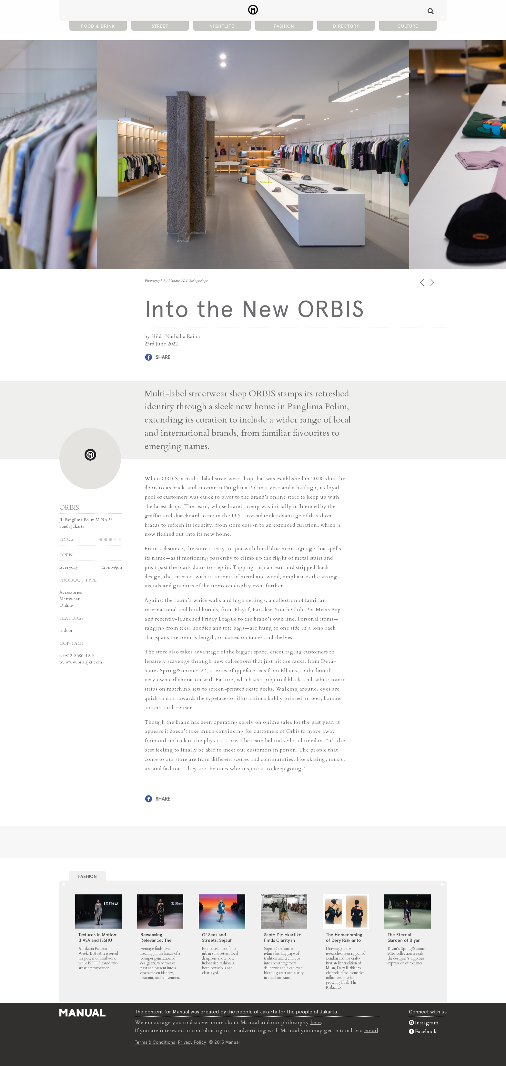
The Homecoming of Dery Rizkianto (344, 937)
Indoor (66, 630)
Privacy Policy (192, 1041)
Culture (408, 26)
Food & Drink (98, 26)
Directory (346, 26)
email (371, 1030)
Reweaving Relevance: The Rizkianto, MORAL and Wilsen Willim (158, 942)
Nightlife (221, 26)
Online (66, 605)
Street (160, 26)
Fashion (284, 26)
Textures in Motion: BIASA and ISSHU (97, 937)
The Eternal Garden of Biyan (404, 937)
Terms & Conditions (155, 1041)
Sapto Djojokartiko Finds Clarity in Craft (282, 940)
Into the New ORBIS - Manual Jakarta (253, 10)
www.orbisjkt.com (84, 662)
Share (163, 357)
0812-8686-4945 (78, 655)
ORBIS (69, 507)
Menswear (69, 598)
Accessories (70, 592)
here (315, 1022)
